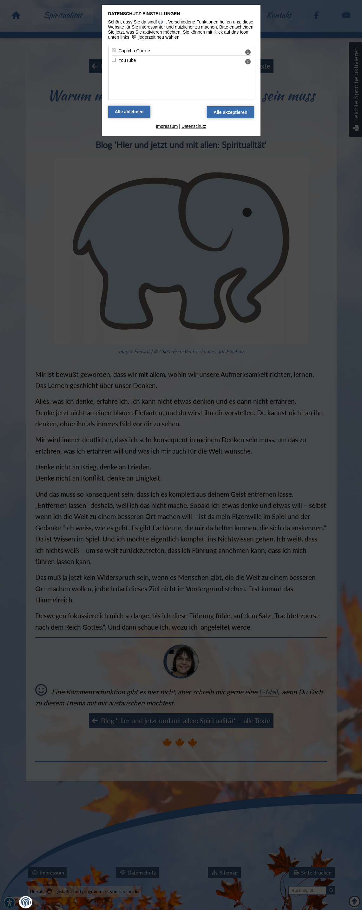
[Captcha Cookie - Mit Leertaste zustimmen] (114, 50)
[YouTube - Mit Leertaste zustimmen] (114, 60)
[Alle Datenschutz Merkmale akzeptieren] (230, 112)
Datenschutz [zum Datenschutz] (193, 126)
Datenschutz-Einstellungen (144, 13)
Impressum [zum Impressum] (167, 126)
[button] (25, 902)
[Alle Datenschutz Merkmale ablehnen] (129, 112)
